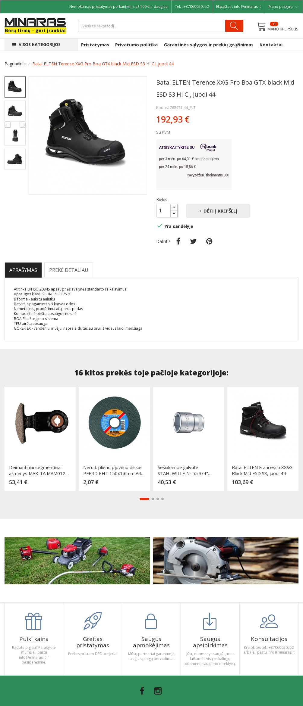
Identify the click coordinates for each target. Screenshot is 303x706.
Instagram (158, 691)
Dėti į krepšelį (219, 211)
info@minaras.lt (247, 6)
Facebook (142, 691)
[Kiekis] (163, 210)
